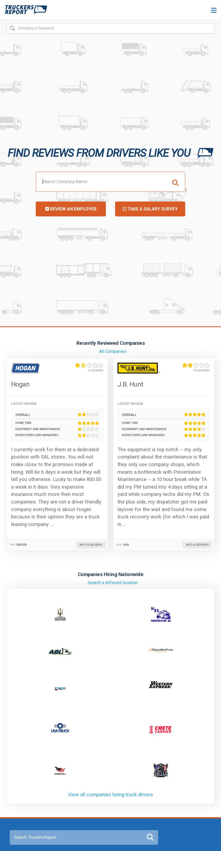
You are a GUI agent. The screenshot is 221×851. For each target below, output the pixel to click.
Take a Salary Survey (150, 209)
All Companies (112, 351)
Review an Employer (70, 209)
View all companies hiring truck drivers (110, 794)
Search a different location (113, 582)
